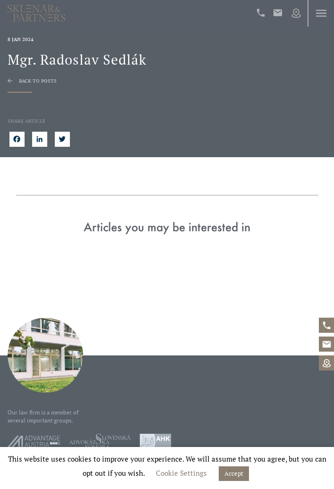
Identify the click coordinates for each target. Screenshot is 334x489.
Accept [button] (233, 473)
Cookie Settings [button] (181, 473)
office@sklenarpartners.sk (278, 13)
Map (296, 13)
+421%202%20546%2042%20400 (261, 13)
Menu (321, 13)
